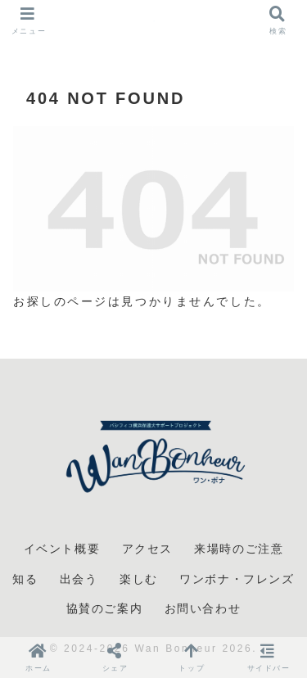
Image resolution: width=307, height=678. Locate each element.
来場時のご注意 (238, 548)
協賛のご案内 (104, 608)
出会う (79, 579)
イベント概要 (62, 548)
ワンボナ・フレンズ (236, 579)
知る (25, 579)
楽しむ (139, 579)
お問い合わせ (203, 608)
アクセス (147, 548)
